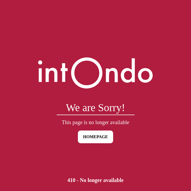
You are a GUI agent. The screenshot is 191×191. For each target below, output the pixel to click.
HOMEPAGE (95, 136)
